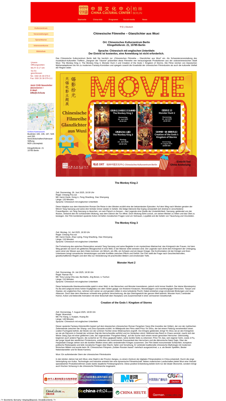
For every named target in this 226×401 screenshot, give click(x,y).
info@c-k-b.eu (37, 93)
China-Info (97, 19)
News (144, 19)
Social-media (129, 19)
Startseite (82, 19)
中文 (122, 27)
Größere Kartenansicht (36, 132)
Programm (113, 19)
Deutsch (129, 27)
